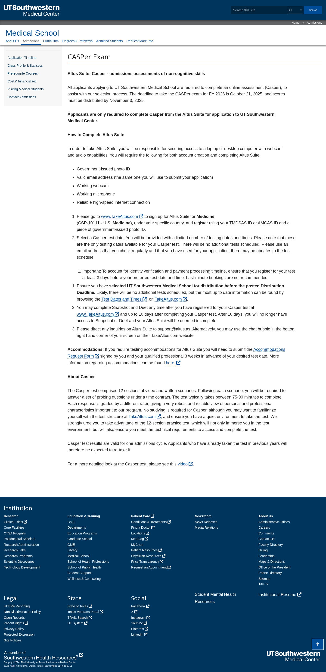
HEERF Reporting (17, 606)
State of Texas (78, 606)
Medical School (32, 32)
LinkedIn (137, 634)
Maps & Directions (271, 561)
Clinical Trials (13, 522)
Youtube (137, 623)
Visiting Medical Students (26, 89)
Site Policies (13, 640)
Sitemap (264, 579)
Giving (263, 550)
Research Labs (15, 550)
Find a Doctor (141, 527)
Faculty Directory (270, 544)
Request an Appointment (149, 567)
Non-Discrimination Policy (22, 612)
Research (11, 516)
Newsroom (203, 516)
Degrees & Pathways (77, 41)
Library (73, 550)
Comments (266, 533)
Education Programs (82, 533)
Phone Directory (270, 573)
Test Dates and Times (121, 299)
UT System (76, 623)
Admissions (314, 22)
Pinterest (137, 629)
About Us (12, 41)
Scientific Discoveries (19, 561)
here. (170, 363)
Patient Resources (144, 550)
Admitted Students (109, 41)
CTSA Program (15, 533)
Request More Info (140, 41)
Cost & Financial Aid (22, 81)
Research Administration (21, 544)
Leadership (266, 556)
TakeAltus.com (168, 299)
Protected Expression (19, 634)
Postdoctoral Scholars (19, 539)
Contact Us (266, 539)
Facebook (138, 606)
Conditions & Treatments (149, 522)
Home (296, 22)
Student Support (79, 573)
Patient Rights (14, 623)
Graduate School (80, 539)
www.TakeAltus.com (119, 216)
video (183, 464)
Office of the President (274, 567)
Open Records (14, 617)
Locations (138, 533)
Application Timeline (22, 58)
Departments (77, 527)
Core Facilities (14, 527)
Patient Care (140, 516)
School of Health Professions (88, 561)
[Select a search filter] (295, 10)
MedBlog (137, 539)
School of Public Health (84, 567)
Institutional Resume (277, 594)
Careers (264, 527)
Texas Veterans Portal (83, 612)
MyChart (137, 544)
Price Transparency (145, 561)
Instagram (138, 617)
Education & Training (84, 516)
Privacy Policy (14, 629)
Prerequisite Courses (23, 73)
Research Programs (18, 556)
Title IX (263, 584)
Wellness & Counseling (84, 579)
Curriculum (51, 41)
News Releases (206, 522)
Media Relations (206, 527)
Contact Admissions (22, 97)
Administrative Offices (274, 522)
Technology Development (22, 567)
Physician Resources (146, 556)
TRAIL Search (78, 617)
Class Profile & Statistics (25, 65)
